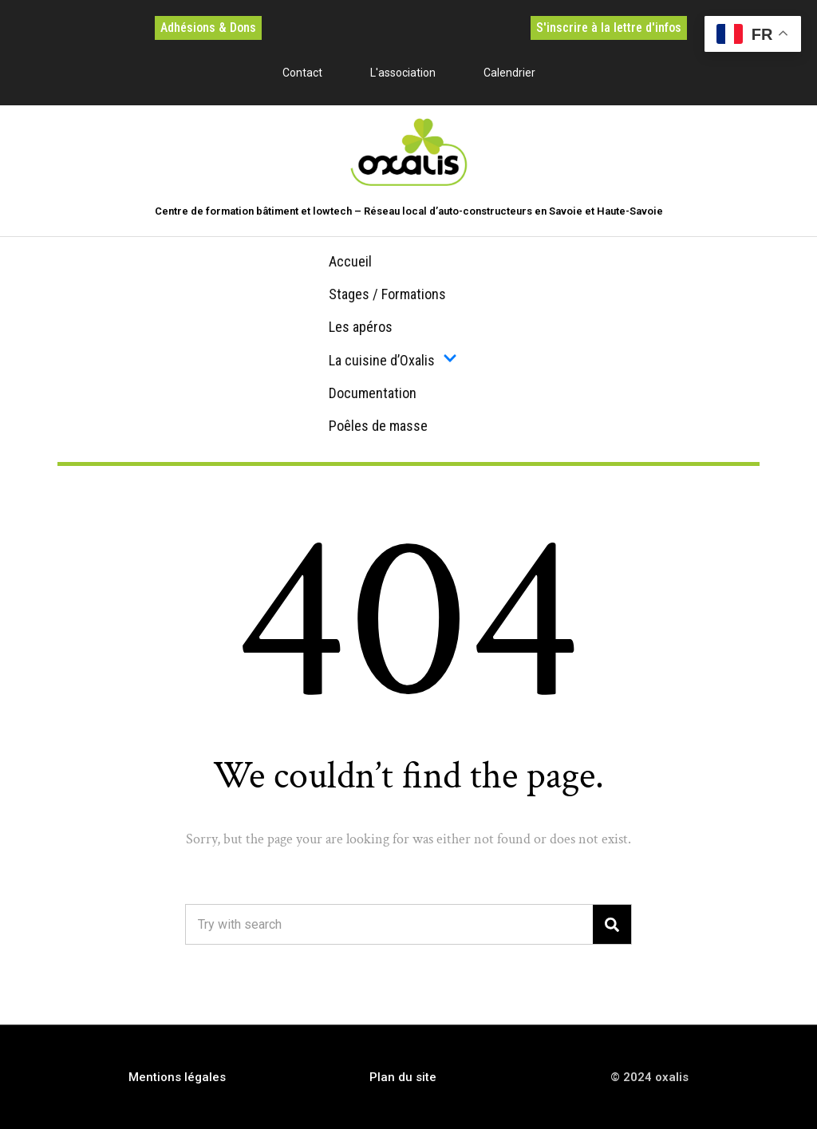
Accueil (350, 261)
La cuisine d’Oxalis (393, 360)
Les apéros (361, 326)
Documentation (372, 393)
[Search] (612, 924)
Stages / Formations (387, 294)
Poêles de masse (378, 425)
